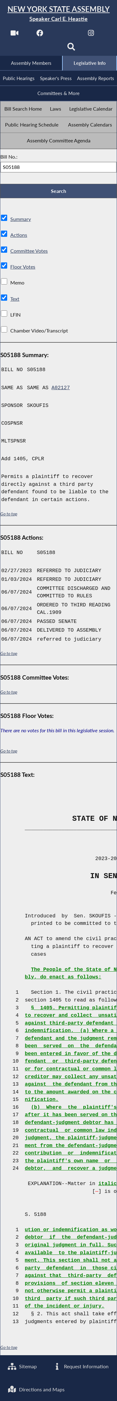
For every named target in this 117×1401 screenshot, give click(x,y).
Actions (18, 235)
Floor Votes (22, 267)
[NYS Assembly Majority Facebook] (40, 35)
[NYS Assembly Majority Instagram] (91, 35)
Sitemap (22, 1367)
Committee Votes (29, 251)
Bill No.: (8, 157)
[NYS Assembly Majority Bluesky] (46, 49)
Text (14, 299)
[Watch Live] (14, 35)
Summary (20, 219)
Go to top (8, 513)
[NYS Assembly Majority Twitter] (66, 35)
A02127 (60, 388)
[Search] (71, 49)
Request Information (81, 1367)
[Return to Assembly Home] (58, 14)
